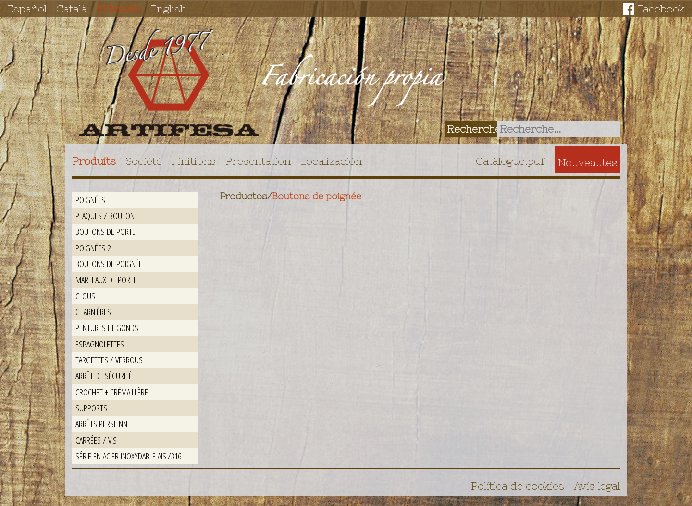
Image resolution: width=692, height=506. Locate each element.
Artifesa (169, 82)
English (168, 8)
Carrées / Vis (96, 440)
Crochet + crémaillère (111, 392)
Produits (94, 161)
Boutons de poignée (108, 264)
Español (27, 8)
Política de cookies (517, 486)
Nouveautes (588, 162)
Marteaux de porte (106, 279)
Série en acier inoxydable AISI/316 (128, 456)
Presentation (258, 161)
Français (119, 8)
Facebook (661, 8)
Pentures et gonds (106, 327)
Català (71, 8)
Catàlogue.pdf (510, 161)
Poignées (90, 200)
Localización (331, 161)
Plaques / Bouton (105, 216)
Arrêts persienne (103, 424)
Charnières (93, 312)
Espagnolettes (99, 344)
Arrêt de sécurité (103, 376)
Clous (85, 296)
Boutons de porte (105, 231)
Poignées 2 (93, 248)
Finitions (194, 161)
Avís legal (597, 486)
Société (143, 161)
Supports (91, 408)
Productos (243, 196)
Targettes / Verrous (109, 360)
